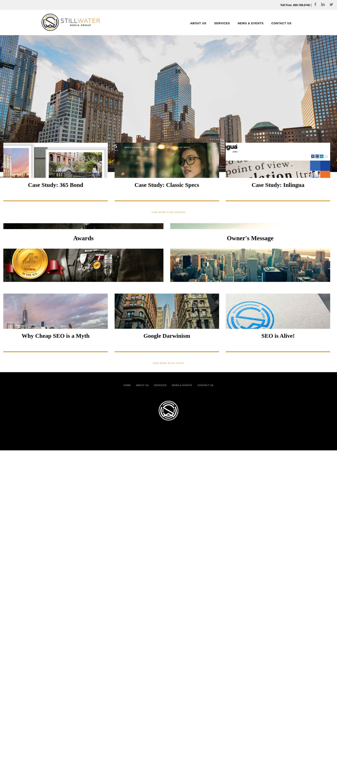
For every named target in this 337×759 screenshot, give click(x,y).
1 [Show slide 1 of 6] (1, 136)
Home (127, 385)
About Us (142, 385)
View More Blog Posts (168, 363)
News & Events (182, 385)
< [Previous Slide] (1, 177)
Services (160, 385)
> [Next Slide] (3, 177)
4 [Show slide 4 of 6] (6, 136)
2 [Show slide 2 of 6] (3, 136)
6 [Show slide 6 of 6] (10, 136)
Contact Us (206, 385)
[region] (168, 84)
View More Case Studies (168, 212)
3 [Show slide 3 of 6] (4, 136)
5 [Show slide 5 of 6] (8, 136)
